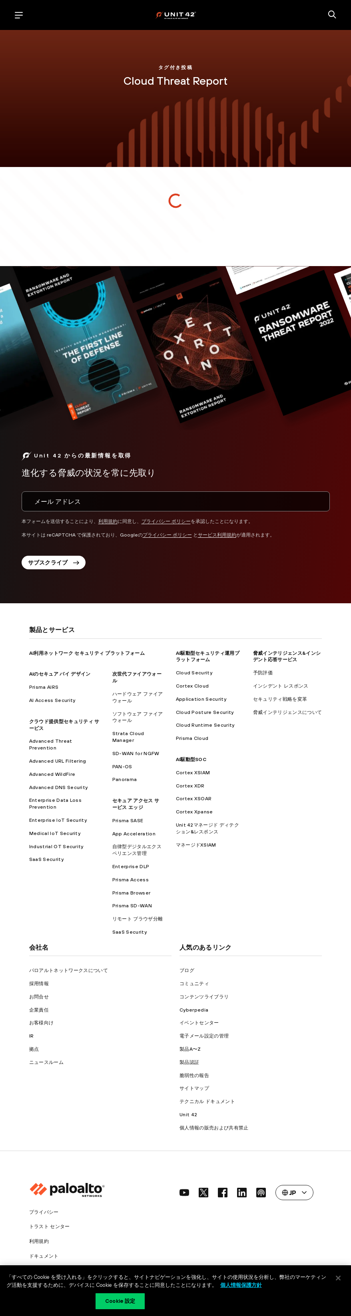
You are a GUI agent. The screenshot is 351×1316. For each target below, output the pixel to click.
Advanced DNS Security (58, 789)
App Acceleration (134, 836)
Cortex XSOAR (194, 800)
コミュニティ (194, 985)
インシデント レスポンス (281, 688)
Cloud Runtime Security (205, 727)
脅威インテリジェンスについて (287, 714)
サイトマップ (194, 1090)
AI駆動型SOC (191, 761)
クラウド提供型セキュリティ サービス (64, 727)
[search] (332, 15)
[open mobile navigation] (19, 15)
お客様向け (41, 1025)
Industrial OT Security (56, 848)
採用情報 (39, 985)
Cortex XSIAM (193, 774)
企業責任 (39, 1012)
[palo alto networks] (176, 15)
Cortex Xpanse (194, 814)
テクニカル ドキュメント (207, 1103)
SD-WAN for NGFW (136, 755)
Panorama (124, 781)
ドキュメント (44, 1258)
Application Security (201, 701)
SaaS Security (46, 861)
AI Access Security (52, 702)
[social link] (184, 1194)
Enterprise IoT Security (58, 822)
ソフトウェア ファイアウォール (137, 719)
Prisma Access (130, 882)
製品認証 (189, 1064)
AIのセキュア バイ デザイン (60, 676)
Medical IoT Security (54, 835)
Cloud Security (194, 675)
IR (31, 1038)
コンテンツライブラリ (204, 999)
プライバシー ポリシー (166, 521)
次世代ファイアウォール (137, 679)
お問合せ (39, 999)
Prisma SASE (128, 822)
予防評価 (263, 675)
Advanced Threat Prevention (50, 746)
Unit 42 (188, 1116)
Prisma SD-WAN (132, 907)
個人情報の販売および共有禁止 (213, 1130)
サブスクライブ (53, 564)
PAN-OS (122, 768)
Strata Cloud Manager (128, 739)
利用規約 (108, 521)
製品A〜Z (190, 1051)
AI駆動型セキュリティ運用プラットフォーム (207, 658)
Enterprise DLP (130, 868)
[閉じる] (338, 1278)
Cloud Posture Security (205, 714)
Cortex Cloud (192, 688)
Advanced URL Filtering (57, 763)
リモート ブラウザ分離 (137, 921)
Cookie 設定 (120, 1301)
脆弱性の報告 (194, 1077)
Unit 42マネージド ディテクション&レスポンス (207, 830)
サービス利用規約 (217, 535)
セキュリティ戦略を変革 (280, 701)
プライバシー (44, 1214)
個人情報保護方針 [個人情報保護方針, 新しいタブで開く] (241, 1285)
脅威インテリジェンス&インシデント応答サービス (287, 658)
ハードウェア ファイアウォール (137, 699)
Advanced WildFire (52, 776)
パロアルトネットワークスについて (68, 972)
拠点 (34, 1051)
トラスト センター (49, 1228)
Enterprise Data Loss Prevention (55, 805)
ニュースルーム (46, 1064)
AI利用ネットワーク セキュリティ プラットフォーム (87, 655)
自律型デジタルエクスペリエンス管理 (137, 852)
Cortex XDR (190, 788)
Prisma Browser (131, 895)
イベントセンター (199, 1025)
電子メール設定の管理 (204, 1038)
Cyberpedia (193, 1012)
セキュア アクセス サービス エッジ (136, 806)
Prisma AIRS (44, 689)
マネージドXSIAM (196, 847)
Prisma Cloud (192, 740)
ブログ (186, 972)
